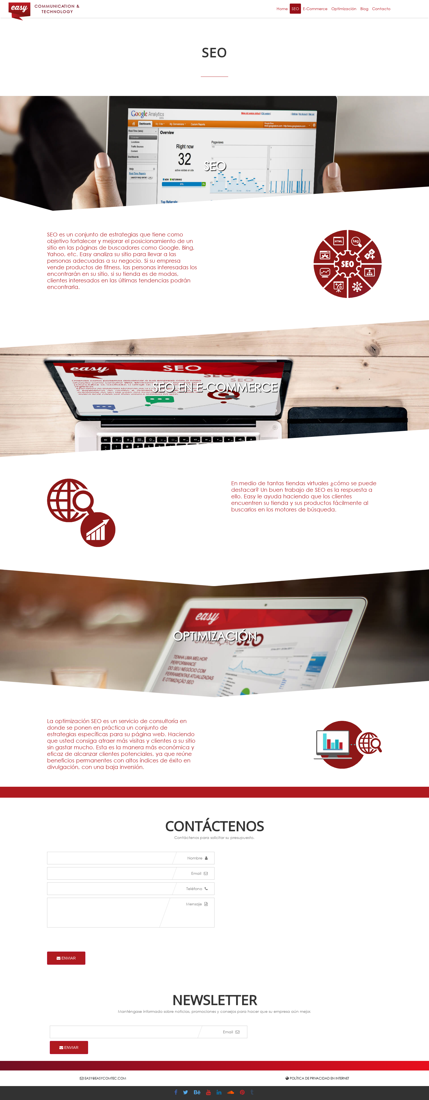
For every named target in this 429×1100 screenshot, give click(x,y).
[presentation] (88, 941)
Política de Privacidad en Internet (319, 1078)
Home (282, 8)
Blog (364, 8)
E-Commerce (315, 8)
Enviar (66, 958)
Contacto (381, 8)
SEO (295, 8)
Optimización (343, 8)
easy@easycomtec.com (105, 1078)
